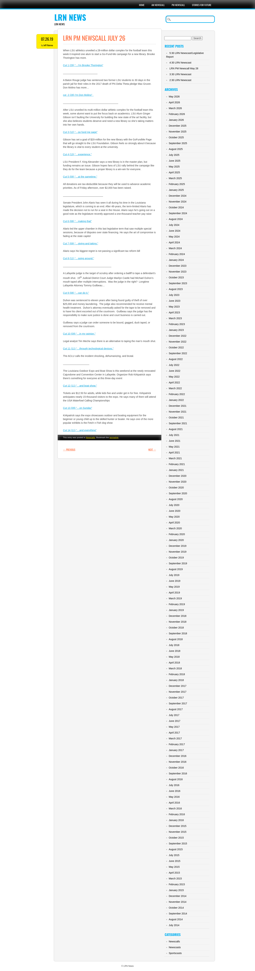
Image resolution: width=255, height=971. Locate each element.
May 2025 (174, 166)
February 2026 (177, 114)
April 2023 (174, 312)
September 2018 (178, 633)
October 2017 (176, 697)
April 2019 (174, 592)
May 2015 (174, 866)
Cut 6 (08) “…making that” (77, 221)
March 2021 (175, 458)
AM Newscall (158, 5)
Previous (69, 449)
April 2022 (174, 382)
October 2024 (176, 207)
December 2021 (177, 405)
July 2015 (174, 855)
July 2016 (174, 785)
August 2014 (176, 919)
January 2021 (176, 470)
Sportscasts (175, 953)
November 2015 (177, 831)
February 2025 (177, 184)
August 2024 (176, 219)
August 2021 (176, 429)
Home (141, 5)
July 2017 (174, 715)
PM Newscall (178, 5)
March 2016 (175, 808)
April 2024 (174, 242)
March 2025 (175, 178)
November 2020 (177, 481)
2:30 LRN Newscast (180, 80)
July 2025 (174, 154)
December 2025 (177, 125)
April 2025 (174, 172)
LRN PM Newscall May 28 (183, 68)
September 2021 (178, 423)
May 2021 (174, 446)
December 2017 (177, 686)
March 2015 (175, 878)
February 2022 (177, 394)
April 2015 (174, 872)
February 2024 (177, 254)
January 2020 (176, 540)
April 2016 (174, 802)
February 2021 (177, 464)
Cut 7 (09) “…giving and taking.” (80, 243)
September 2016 (178, 773)
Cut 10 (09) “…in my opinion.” (79, 333)
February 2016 (177, 814)
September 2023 (178, 283)
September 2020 (178, 493)
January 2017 (176, 750)
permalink (113, 437)
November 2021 (177, 411)
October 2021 (176, 417)
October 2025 (176, 137)
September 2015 (178, 843)
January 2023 (176, 330)
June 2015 (174, 861)
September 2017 (178, 703)
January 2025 (176, 190)
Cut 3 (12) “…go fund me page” (80, 132)
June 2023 (174, 300)
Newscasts (175, 947)
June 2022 (174, 370)
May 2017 (174, 726)
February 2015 (177, 884)
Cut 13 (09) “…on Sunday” (77, 408)
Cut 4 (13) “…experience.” (77, 154)
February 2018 (177, 674)
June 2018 (174, 651)
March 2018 (175, 668)
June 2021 (174, 440)
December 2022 (177, 335)
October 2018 (176, 627)
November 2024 (177, 201)
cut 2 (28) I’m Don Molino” (78, 95)
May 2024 (174, 236)
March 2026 (175, 108)
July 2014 (174, 925)
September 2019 (178, 563)
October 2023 (176, 277)
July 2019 (174, 575)
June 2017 (174, 721)
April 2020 (174, 522)
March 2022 (175, 388)
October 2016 (176, 767)
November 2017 (177, 691)
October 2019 (176, 557)
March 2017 (175, 738)
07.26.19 (47, 39)
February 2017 (177, 744)
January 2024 (176, 260)
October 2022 (176, 347)
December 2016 (177, 756)
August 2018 (176, 639)
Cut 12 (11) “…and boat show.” (80, 385)
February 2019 (177, 604)
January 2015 (176, 890)
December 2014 (177, 896)
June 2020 (174, 510)
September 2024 (178, 213)
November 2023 (177, 271)
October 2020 (176, 487)
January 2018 (176, 680)
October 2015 (176, 837)
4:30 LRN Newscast (180, 62)
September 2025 (178, 143)
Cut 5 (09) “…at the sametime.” (80, 176)
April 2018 (174, 662)
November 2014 (177, 901)
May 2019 (174, 586)
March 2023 (175, 318)
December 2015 (177, 826)
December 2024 (177, 195)
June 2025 (174, 160)
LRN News (70, 17)
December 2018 (177, 616)
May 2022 (174, 376)
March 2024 (175, 248)
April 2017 (174, 732)
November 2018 (177, 621)
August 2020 (176, 499)
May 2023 (174, 306)
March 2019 (175, 598)
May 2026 (174, 96)
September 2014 (178, 913)
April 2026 (174, 102)
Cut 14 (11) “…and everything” (80, 430)
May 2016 (174, 796)
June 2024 (174, 230)
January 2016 (176, 820)
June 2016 (174, 791)
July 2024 (174, 225)
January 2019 (176, 610)
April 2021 (174, 452)
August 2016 (176, 779)
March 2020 (175, 528)
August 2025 (176, 149)
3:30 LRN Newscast (180, 74)
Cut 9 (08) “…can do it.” (76, 292)
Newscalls (90, 437)
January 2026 (176, 119)
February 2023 (177, 324)
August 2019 (176, 569)
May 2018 (174, 656)
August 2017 (176, 709)
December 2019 (177, 545)
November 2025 (177, 131)
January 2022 (176, 400)
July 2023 (174, 295)
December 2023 (177, 265)
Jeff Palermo (48, 45)
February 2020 (177, 534)
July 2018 (174, 645)
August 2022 (176, 359)
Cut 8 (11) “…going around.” (78, 258)
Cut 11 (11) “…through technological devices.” (88, 348)
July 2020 (174, 505)
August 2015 (176, 849)
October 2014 (176, 907)
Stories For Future (201, 5)
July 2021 (174, 435)
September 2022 (178, 353)
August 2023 (176, 289)
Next (152, 449)
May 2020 (174, 516)
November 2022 (177, 341)
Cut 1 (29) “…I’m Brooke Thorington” (83, 65)
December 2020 (177, 475)
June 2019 (174, 580)
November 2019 (177, 551)
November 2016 (177, 761)
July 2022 (174, 365)
